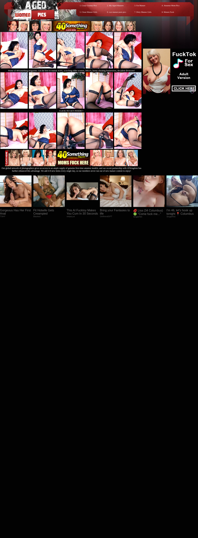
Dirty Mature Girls (143, 12)
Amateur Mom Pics (171, 5)
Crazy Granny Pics (89, 5)
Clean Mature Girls (89, 12)
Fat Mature (140, 5)
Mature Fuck (169, 12)
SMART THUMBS (105, 468)
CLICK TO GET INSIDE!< (71, 111)
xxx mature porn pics (117, 12)
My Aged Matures (116, 5)
